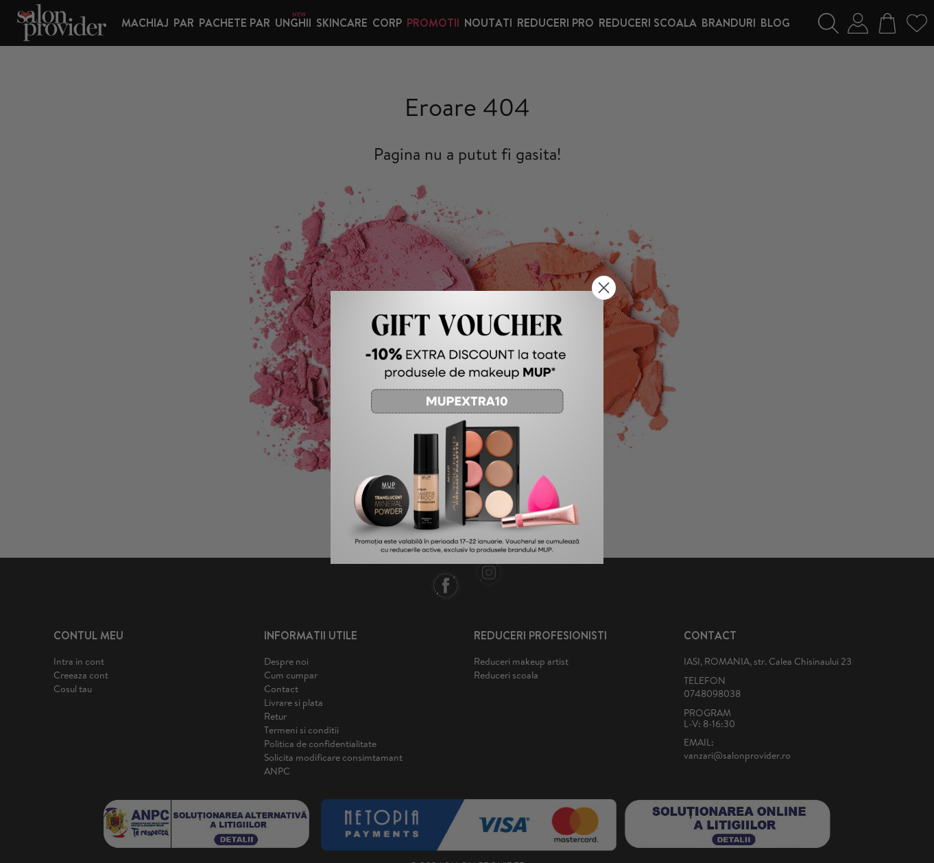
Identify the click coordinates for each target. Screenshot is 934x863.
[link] (467, 427)
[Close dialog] (604, 288)
